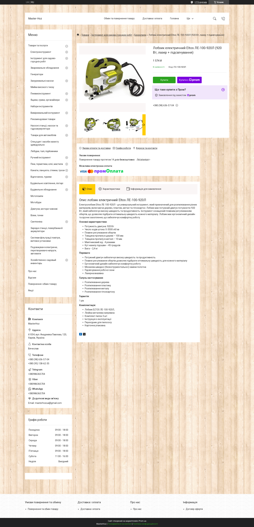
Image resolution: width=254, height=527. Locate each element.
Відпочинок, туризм (41, 177)
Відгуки (32, 277)
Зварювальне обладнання (45, 68)
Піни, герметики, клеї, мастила (47, 164)
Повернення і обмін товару (42, 284)
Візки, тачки (37, 215)
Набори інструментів (42, 106)
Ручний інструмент (41, 157)
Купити (164, 80)
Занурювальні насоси (42, 80)
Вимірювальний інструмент (45, 113)
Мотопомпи (37, 196)
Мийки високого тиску (42, 87)
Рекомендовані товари (43, 119)
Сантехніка (36, 221)
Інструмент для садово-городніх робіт (112, 35)
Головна (174, 18)
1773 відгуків (201, 2)
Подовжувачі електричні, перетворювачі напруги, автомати (44, 250)
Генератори (37, 74)
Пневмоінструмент (41, 93)
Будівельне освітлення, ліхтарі (47, 183)
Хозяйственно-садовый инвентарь (43, 262)
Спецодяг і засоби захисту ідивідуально (45, 143)
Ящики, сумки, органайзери (45, 100)
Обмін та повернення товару (119, 18)
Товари (85, 35)
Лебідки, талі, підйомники (44, 151)
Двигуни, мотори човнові (44, 209)
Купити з (189, 80)
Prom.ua (142, 521)
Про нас (32, 271)
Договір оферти (194, 509)
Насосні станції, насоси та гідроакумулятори (44, 127)
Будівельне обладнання (44, 189)
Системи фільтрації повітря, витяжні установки (45, 239)
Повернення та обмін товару (43, 509)
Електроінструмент (41, 52)
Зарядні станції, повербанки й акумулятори (47, 230)
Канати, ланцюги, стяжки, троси (48, 170)
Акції (31, 290)
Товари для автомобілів (43, 135)
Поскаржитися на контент (120, 524)
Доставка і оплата (152, 18)
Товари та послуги (38, 45)
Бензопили (140, 35)
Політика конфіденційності (145, 524)
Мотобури (36, 202)
